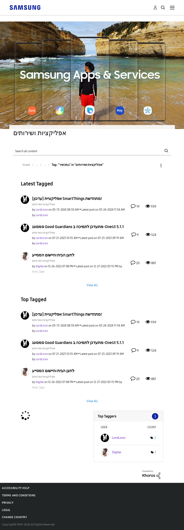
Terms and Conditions (19, 495)
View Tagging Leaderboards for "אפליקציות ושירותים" (128, 416)
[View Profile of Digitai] (40, 266)
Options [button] (154, 165)
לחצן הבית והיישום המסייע (53, 255)
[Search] (92, 150)
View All (92, 285)
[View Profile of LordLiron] (42, 209)
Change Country (14, 517)
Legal (6, 510)
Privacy (7, 502)
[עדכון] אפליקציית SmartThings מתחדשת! (67, 198)
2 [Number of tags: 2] (155, 438)
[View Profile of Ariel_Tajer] (38, 271)
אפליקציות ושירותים (43, 204)
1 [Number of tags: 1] (155, 452)
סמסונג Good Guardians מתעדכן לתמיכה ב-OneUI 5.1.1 (78, 226)
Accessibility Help (15, 488)
